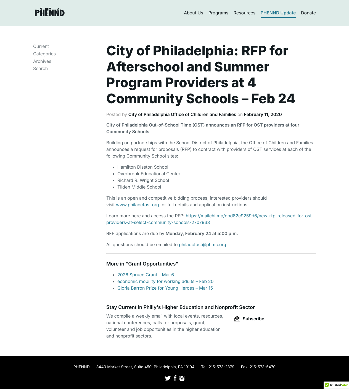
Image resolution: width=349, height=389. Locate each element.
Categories (44, 53)
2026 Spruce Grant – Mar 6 (145, 274)
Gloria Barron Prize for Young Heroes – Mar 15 (165, 288)
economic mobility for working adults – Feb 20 (165, 281)
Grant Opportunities (152, 264)
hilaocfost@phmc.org (204, 244)
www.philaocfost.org (137, 204)
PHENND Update (278, 13)
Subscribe (249, 318)
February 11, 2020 (263, 114)
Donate (308, 13)
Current (41, 46)
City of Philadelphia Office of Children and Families (182, 114)
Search (40, 68)
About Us (193, 13)
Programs (218, 13)
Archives (42, 61)
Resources (245, 13)
